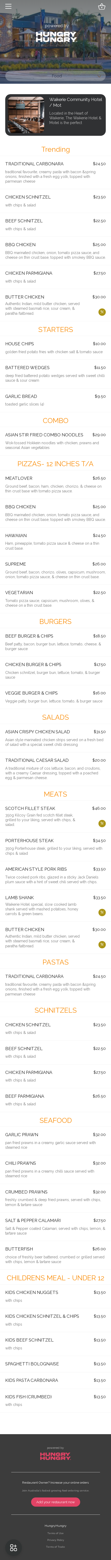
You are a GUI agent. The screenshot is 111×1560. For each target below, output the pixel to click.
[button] (8, 6)
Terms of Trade (55, 1546)
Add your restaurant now (55, 1502)
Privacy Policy (55, 1540)
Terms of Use (55, 1533)
